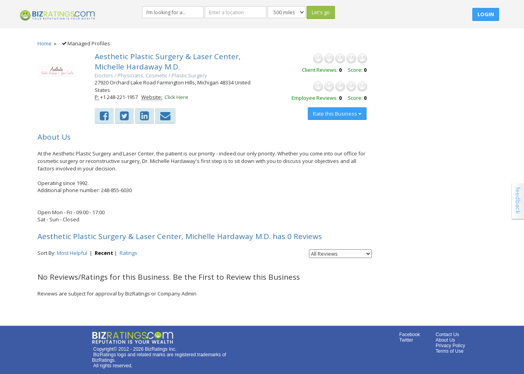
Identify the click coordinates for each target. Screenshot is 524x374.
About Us (445, 340)
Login (485, 14)
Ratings (128, 252)
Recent (104, 252)
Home (44, 43)
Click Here (176, 97)
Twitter (406, 340)
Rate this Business (337, 113)
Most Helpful (72, 252)
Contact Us (447, 334)
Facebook (409, 334)
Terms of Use (450, 351)
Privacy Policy (450, 345)
